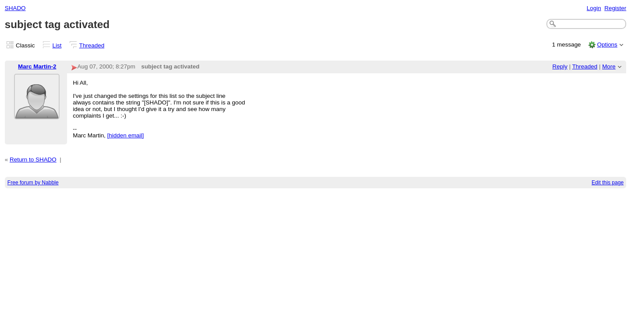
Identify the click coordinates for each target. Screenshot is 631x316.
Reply (560, 66)
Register (615, 8)
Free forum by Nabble (33, 183)
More (609, 66)
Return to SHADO (33, 159)
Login (594, 8)
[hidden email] (125, 135)
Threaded (92, 45)
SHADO (15, 8)
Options (607, 44)
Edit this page (608, 183)
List (57, 45)
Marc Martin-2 (37, 66)
